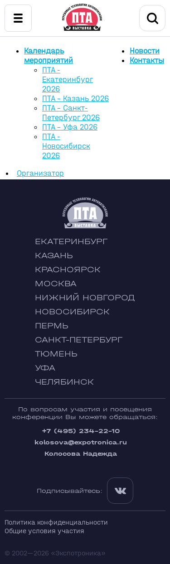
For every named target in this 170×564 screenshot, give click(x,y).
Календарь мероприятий (48, 55)
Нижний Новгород (85, 298)
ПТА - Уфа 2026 (69, 127)
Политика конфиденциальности (56, 522)
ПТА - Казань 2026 (75, 98)
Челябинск (64, 382)
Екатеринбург (71, 241)
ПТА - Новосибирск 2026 (66, 146)
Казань (54, 255)
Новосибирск (72, 312)
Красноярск (68, 270)
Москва (56, 284)
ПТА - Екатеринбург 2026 (67, 79)
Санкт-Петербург (78, 340)
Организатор (40, 173)
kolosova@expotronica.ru (80, 442)
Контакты (147, 60)
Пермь (51, 326)
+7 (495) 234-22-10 (81, 431)
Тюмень (56, 354)
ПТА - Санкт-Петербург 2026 (71, 112)
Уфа (45, 368)
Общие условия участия (44, 530)
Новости (145, 51)
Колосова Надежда (80, 454)
